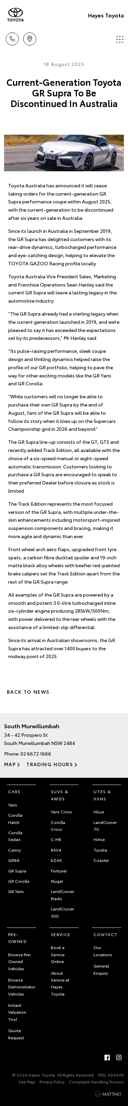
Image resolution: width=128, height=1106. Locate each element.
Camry (14, 850)
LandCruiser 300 (62, 912)
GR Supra (17, 871)
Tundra (100, 850)
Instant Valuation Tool (17, 1012)
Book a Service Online (58, 954)
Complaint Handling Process (96, 1081)
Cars (14, 791)
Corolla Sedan (15, 835)
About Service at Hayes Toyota (60, 983)
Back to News (28, 691)
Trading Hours (49, 764)
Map (10, 764)
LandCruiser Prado (62, 894)
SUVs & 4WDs (59, 794)
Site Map (26, 1081)
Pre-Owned (17, 937)
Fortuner (59, 871)
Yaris (12, 805)
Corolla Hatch (15, 818)
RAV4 (56, 850)
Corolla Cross (58, 825)
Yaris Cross (61, 811)
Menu (120, 39)
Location (29, 37)
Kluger (57, 881)
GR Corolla (18, 881)
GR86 (13, 860)
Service (61, 934)
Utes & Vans (102, 794)
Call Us (12, 37)
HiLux (99, 811)
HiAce (99, 839)
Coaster (101, 860)
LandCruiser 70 (105, 825)
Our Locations (103, 950)
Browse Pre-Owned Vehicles (19, 961)
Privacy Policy (52, 1081)
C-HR (56, 839)
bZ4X (56, 860)
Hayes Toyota (106, 15)
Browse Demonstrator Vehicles (21, 987)
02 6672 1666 (35, 753)
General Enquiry (101, 969)
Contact (106, 934)
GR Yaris (16, 891)
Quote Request (16, 1033)
